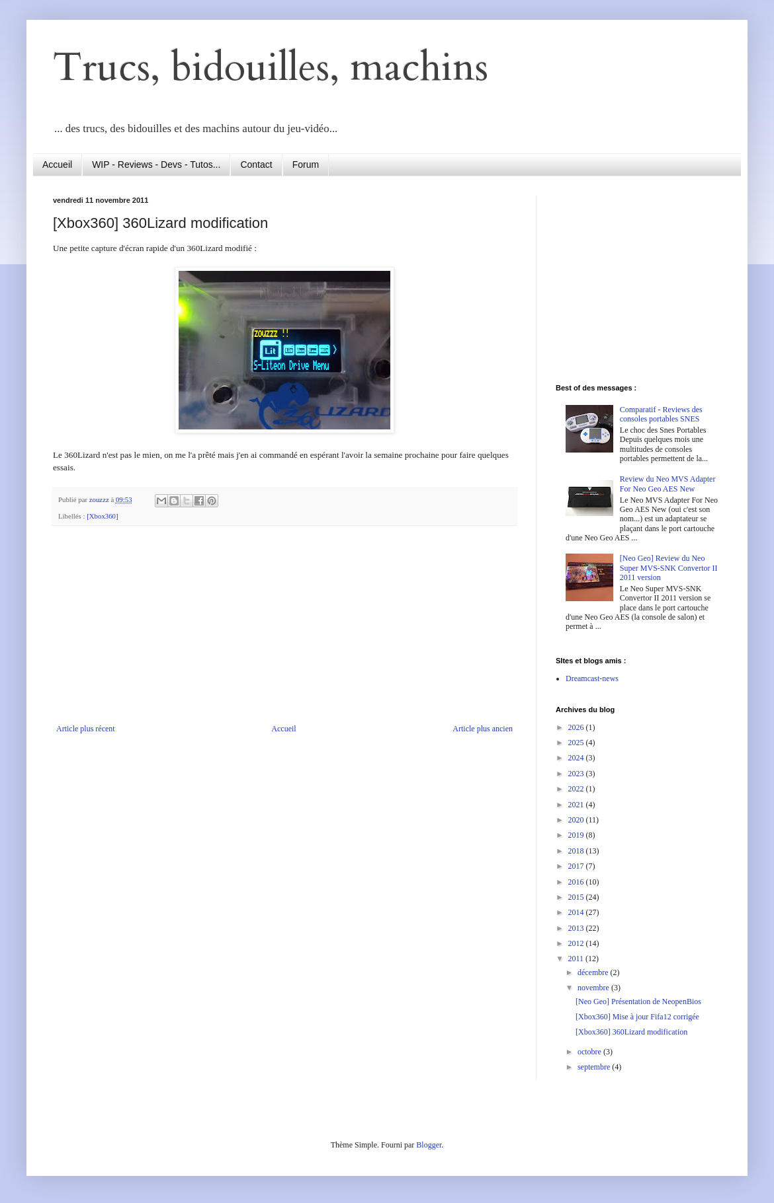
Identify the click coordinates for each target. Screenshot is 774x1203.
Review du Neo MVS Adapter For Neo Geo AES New (668, 483)
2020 (577, 819)
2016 (577, 882)
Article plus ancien (482, 728)
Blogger (428, 1144)
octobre (590, 1051)
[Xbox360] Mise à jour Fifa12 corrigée (637, 1016)
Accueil (57, 164)
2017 (577, 866)
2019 (577, 835)
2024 (577, 757)
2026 (577, 727)
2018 (577, 851)
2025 (577, 742)
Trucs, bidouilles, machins (270, 67)
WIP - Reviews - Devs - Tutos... (156, 164)
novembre (594, 987)
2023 (577, 773)
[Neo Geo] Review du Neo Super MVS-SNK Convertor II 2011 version (669, 568)
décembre (594, 972)
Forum (305, 164)
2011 (577, 958)
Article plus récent (85, 728)
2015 (577, 897)
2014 (577, 912)
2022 (577, 788)
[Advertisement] (638, 278)
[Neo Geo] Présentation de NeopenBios (638, 1001)
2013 (577, 928)
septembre (595, 1067)
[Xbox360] (102, 516)
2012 (577, 943)
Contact (256, 164)
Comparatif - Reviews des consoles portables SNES (661, 414)
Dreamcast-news (592, 678)
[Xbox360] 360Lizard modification (631, 1032)
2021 (577, 804)
